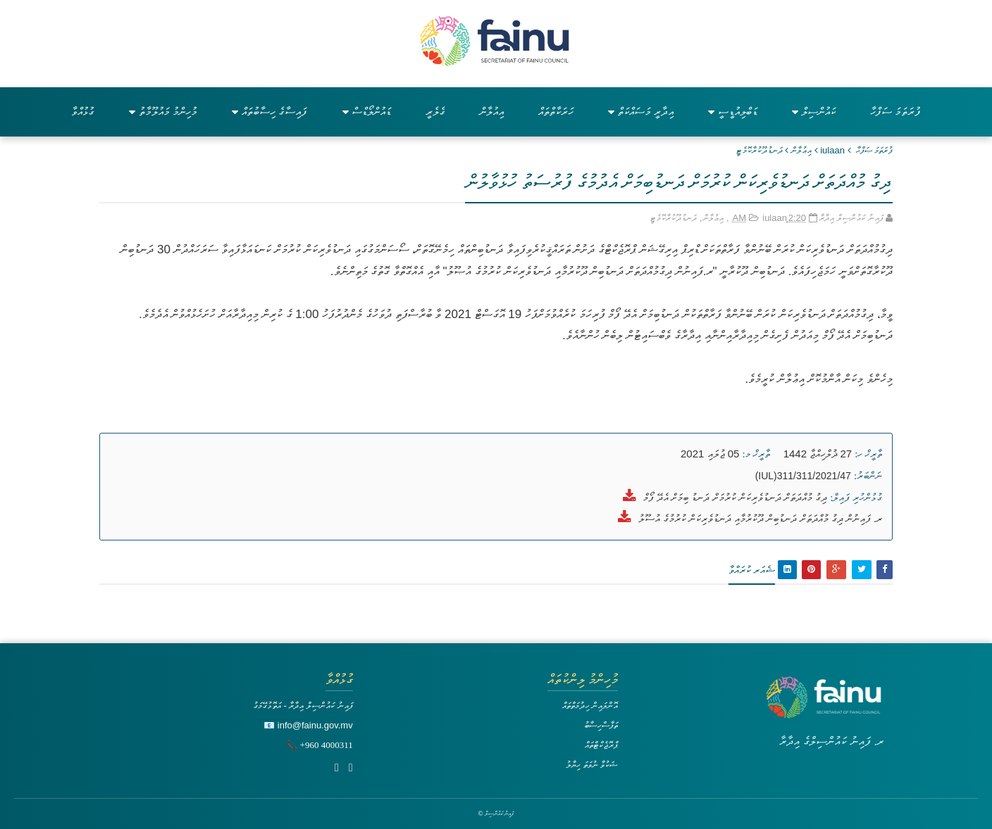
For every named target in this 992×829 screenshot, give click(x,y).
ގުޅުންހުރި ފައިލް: (856, 497)
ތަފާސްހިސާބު (601, 725)
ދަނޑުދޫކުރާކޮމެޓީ (759, 150)
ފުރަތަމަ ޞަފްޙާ (874, 150)
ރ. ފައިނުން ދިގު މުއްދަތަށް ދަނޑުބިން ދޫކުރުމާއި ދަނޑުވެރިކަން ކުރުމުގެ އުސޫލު (760, 518)
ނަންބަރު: (868, 475)
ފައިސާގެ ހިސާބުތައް (269, 112)
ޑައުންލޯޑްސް (366, 112)
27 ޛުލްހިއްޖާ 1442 (817, 454)
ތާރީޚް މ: (756, 454)
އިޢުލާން (801, 150)
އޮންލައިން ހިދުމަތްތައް (590, 705)
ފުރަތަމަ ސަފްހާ (895, 112)
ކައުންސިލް (814, 112)
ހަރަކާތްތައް (556, 112)
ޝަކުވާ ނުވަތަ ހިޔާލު (592, 764)
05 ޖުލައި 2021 (710, 454)
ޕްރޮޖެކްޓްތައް (601, 745)
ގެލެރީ (435, 112)
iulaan (832, 150)
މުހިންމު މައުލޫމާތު (163, 112)
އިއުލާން (492, 112)
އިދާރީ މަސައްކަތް (641, 112)
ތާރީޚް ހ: (868, 454)
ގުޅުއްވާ (82, 112)
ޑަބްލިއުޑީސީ (732, 112)
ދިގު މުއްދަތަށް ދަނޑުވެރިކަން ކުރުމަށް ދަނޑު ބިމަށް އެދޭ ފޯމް (735, 497)
